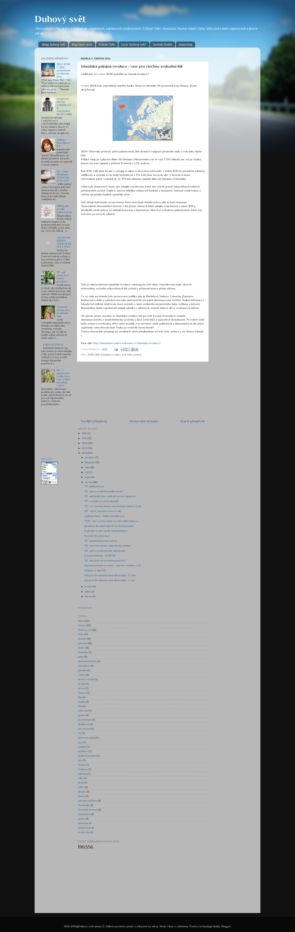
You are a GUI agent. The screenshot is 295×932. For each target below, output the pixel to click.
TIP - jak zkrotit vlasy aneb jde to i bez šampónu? (110, 496)
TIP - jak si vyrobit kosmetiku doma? (103, 491)
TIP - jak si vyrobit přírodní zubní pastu (104, 550)
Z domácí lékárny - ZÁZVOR (99, 555)
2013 (85, 448)
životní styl (84, 832)
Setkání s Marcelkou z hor (63, 142)
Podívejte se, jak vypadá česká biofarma (105, 531)
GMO (81, 787)
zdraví (81, 621)
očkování (83, 710)
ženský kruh (84, 827)
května (88, 586)
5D (79, 733)
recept (81, 683)
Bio (80, 697)
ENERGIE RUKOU (53, 344)
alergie (81, 791)
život (80, 782)
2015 (84, 438)
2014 (85, 443)
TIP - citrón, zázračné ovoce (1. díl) (102, 511)
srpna (88, 477)
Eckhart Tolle (107, 44)
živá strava (84, 728)
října (87, 467)
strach (81, 764)
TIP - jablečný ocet (94, 486)
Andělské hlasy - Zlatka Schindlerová (104, 516)
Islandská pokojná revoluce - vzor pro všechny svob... (113, 565)
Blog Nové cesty (82, 44)
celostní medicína (87, 800)
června (89, 482)
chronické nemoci (87, 809)
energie (82, 638)
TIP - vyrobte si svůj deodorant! (101, 501)
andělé (81, 702)
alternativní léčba (87, 661)
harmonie (83, 823)
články (81, 647)
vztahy (81, 674)
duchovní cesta (86, 737)
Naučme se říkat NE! (95, 570)
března (89, 596)
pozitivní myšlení (87, 755)
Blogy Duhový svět (53, 44)
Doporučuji (185, 44)
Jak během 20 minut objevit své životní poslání (109, 526)
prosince (90, 457)
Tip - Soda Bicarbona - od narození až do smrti (63, 176)
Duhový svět (60, 19)
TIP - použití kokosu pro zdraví (100, 540)
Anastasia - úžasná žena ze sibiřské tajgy (63, 312)
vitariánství (84, 814)
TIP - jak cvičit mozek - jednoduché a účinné (107, 545)
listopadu (90, 462)
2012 (85, 453)
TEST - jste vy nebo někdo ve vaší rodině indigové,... (112, 521)
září (87, 472)
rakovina (82, 643)
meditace (83, 751)
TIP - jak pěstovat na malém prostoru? (63, 277)
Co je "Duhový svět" (133, 44)
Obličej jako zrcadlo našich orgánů (64, 209)
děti (80, 706)
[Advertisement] (60, 432)
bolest (81, 796)
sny (80, 760)
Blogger (226, 926)
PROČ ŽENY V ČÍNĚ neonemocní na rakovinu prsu (63, 70)
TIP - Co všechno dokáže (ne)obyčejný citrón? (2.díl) (112, 506)
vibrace (82, 692)
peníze (81, 715)
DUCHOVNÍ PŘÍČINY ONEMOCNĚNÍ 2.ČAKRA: (64, 242)
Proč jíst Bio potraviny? (97, 536)
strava (81, 688)
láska (81, 656)
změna (81, 818)
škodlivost (83, 724)
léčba (81, 634)
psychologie (84, 719)
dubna (88, 591)
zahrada (82, 773)
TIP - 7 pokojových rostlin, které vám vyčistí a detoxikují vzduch (64, 378)
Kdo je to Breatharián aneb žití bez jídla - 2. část (109, 575)
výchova (82, 769)
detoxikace (84, 665)
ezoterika (83, 652)
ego (80, 742)
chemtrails (83, 805)
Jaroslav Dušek (162, 44)
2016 (85, 433)
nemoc (81, 625)
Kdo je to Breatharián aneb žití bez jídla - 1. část (109, 580)
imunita (82, 746)
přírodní (82, 670)
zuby (80, 778)
